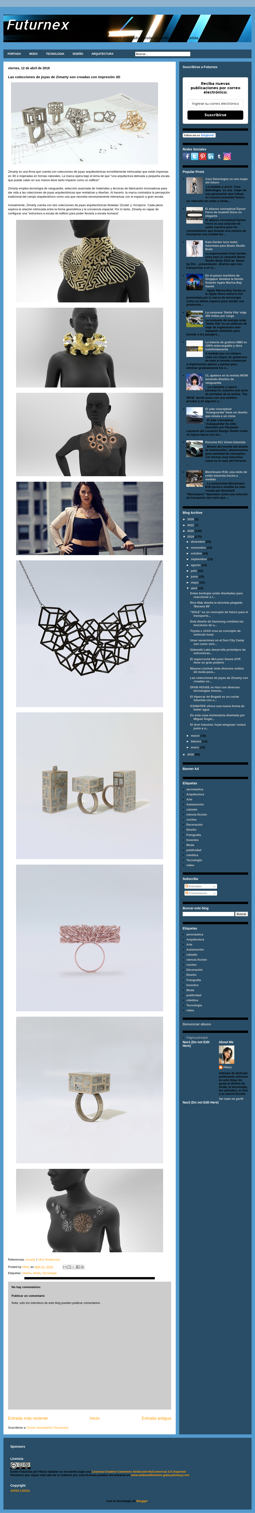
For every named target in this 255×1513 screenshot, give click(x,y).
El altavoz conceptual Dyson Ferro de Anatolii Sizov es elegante (225, 212)
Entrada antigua (156, 1418)
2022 (191, 525)
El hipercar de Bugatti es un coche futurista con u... (214, 698)
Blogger (141, 1501)
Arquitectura (195, 794)
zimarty (30, 1259)
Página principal (197, 1037)
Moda (37, 1273)
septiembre (199, 559)
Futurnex (37, 24)
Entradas (193, 886)
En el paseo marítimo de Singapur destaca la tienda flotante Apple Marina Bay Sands (224, 281)
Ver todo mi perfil (231, 1099)
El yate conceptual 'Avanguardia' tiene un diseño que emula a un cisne (226, 412)
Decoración (194, 824)
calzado (191, 809)
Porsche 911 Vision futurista (225, 442)
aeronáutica (194, 789)
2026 (191, 519)
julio (194, 571)
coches (191, 819)
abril (194, 588)
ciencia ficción (196, 814)
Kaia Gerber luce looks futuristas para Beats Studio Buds (225, 245)
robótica (192, 855)
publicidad (193, 850)
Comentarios (196, 893)
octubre (197, 553)
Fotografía (193, 835)
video (190, 865)
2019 (191, 536)
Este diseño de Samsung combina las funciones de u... (217, 623)
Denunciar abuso (197, 1024)
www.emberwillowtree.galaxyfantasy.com (160, 1475)
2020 (191, 531)
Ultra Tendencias (49, 1259)
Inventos (192, 840)
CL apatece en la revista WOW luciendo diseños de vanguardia (226, 379)
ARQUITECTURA (102, 53)
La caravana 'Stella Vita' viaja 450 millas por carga (225, 314)
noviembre (199, 547)
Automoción (195, 804)
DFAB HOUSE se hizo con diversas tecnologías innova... (215, 689)
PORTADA (14, 53)
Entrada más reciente (28, 1418)
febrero (196, 741)
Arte (189, 799)
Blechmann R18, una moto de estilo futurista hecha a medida (226, 475)
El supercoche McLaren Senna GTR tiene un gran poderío (215, 660)
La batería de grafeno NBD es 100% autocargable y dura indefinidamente (226, 345)
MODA (33, 53)
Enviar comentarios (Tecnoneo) (47, 1427)
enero (195, 747)
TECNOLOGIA (55, 53)
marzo (196, 735)
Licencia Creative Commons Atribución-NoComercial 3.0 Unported (139, 1471)
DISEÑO (78, 53)
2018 (191, 754)
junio (195, 576)
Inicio (94, 1418)
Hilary (228, 1067)
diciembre (198, 541)
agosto (196, 565)
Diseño (26, 1273)
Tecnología (49, 1273)
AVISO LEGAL (20, 1490)
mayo (195, 582)
